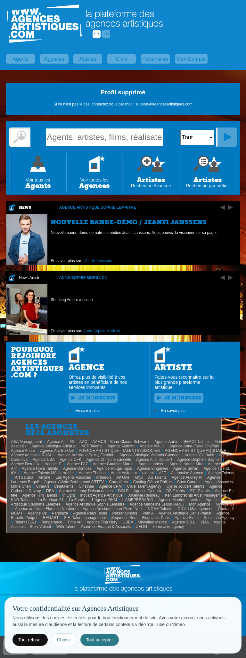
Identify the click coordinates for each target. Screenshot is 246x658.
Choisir (64, 639)
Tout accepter (99, 639)
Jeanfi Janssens (98, 261)
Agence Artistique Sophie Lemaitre (97, 207)
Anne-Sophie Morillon (83, 277)
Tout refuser (30, 639)
